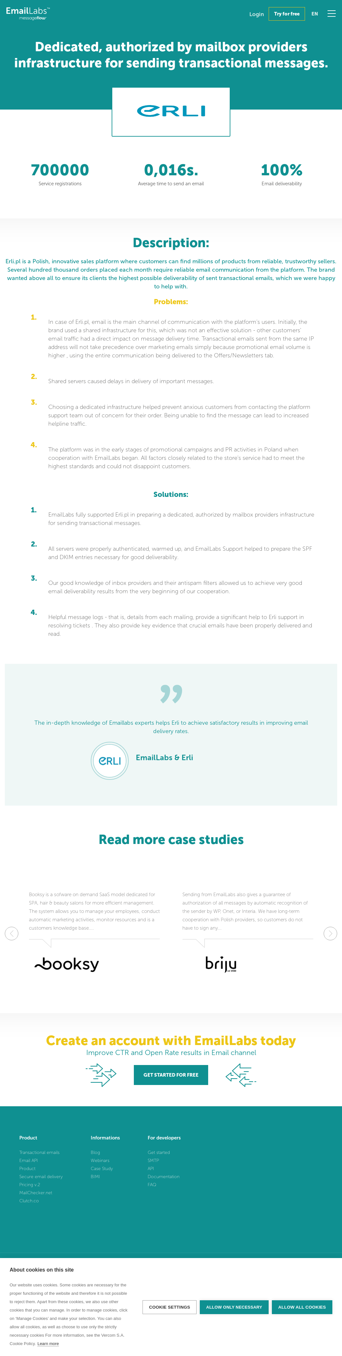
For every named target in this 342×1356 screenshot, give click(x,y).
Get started (159, 1152)
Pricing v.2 (29, 1184)
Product (27, 1168)
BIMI (95, 1176)
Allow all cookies (302, 1307)
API (151, 1168)
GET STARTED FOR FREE (171, 1075)
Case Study (102, 1168)
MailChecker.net (35, 1193)
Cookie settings (169, 1307)
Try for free (287, 14)
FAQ (152, 1184)
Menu (332, 13)
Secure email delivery (41, 1176)
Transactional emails (39, 1152)
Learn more (48, 1343)
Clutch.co (29, 1201)
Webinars (100, 1160)
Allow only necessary (234, 1307)
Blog (95, 1152)
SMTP (153, 1160)
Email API (28, 1160)
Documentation (164, 1176)
